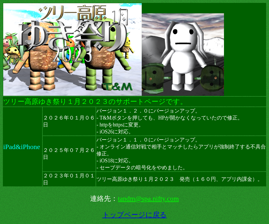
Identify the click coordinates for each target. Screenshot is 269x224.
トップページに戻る (134, 215)
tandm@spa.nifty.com (148, 198)
